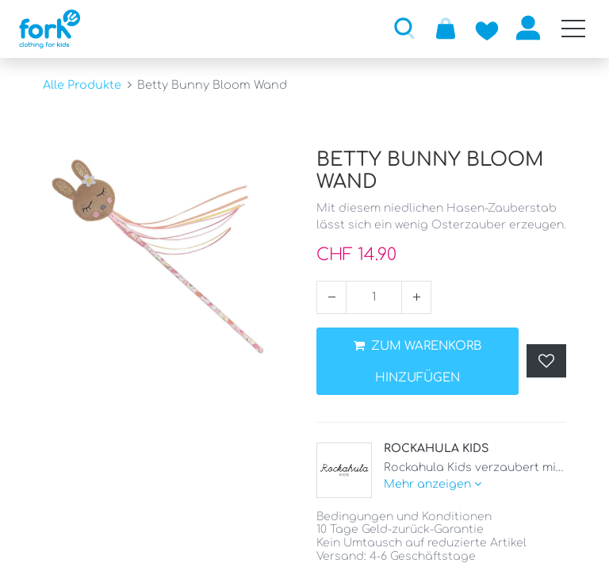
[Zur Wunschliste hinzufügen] (487, 28)
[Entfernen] (331, 297)
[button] (404, 28)
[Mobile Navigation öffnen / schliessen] (573, 28)
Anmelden (528, 28)
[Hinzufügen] (416, 297)
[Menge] (374, 297)
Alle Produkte (82, 85)
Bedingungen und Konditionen (404, 517)
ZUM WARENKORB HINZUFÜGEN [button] (417, 362)
